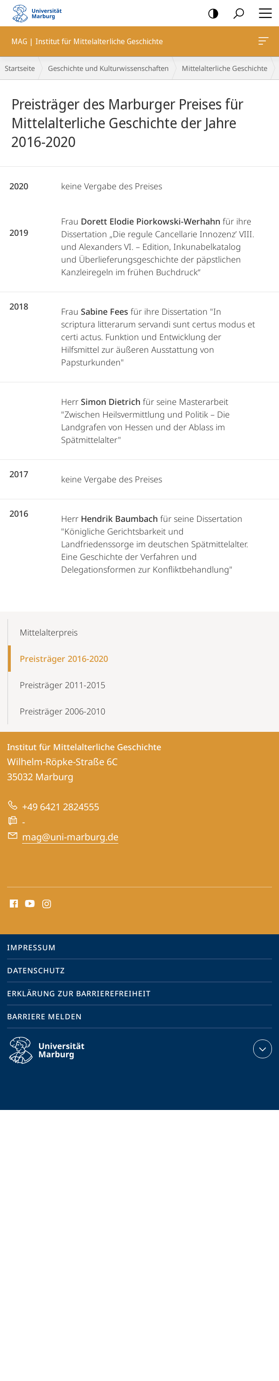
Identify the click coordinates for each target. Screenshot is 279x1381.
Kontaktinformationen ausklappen (261, 1049)
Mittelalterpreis (49, 632)
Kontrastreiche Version (210, 14)
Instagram (47, 904)
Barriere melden (44, 1016)
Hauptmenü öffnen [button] (262, 13)
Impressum (31, 947)
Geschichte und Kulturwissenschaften (108, 68)
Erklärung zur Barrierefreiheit (79, 993)
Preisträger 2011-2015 (62, 684)
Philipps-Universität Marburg (55, 1058)
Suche (235, 14)
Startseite (20, 68)
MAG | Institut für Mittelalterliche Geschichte (262, 42)
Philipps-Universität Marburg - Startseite (40, 13)
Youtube (29, 904)
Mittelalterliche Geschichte (224, 68)
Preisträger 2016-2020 (64, 658)
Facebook (13, 904)
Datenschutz (36, 970)
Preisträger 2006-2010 (62, 711)
